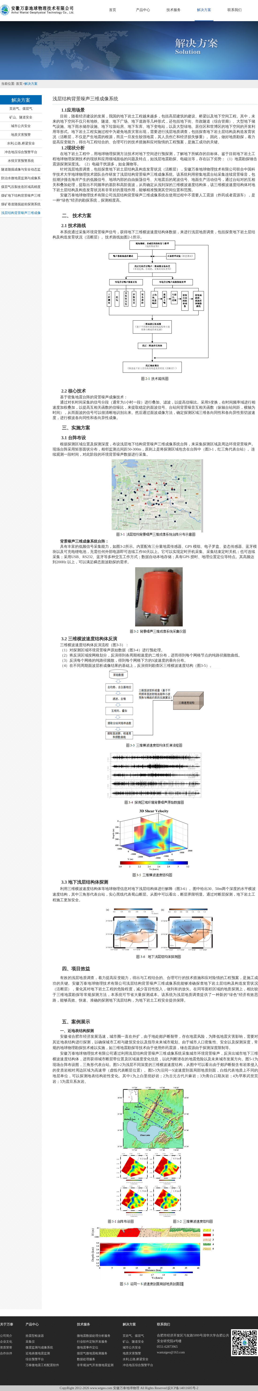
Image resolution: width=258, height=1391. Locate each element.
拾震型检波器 (35, 1335)
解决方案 (204, 10)
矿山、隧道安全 (20, 117)
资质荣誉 (6, 1347)
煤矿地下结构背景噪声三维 (21, 195)
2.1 (73, 225)
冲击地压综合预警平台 (20, 152)
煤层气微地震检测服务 (92, 1353)
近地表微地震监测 (38, 1353)
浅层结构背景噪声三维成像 (21, 213)
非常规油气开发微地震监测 (95, 1365)
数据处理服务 (86, 1359)
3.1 (73, 437)
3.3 (84, 882)
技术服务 (174, 10)
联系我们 (235, 10)
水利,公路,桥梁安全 (21, 143)
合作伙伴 (6, 1353)
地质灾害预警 (21, 134)
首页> (19, 83)
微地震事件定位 (87, 1347)
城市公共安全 (21, 126)
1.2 (73, 147)
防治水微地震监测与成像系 (21, 178)
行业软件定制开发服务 (92, 1341)
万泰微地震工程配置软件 (42, 1365)
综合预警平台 (35, 1359)
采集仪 (30, 1341)
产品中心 (143, 10)
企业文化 (6, 1341)
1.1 (73, 110)
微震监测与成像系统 (39, 1347)
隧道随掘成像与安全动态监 (21, 169)
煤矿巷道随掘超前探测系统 (21, 204)
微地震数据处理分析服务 (93, 1335)
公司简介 (6, 1335)
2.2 (73, 391)
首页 (112, 10)
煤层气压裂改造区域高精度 (21, 187)
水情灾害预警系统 (21, 161)
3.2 (89, 638)
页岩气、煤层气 (20, 108)
